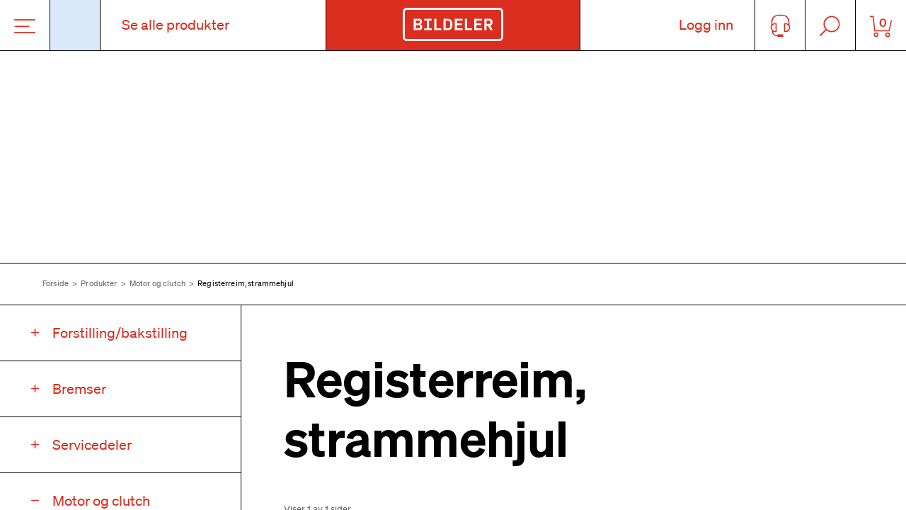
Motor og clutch (157, 283)
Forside (55, 283)
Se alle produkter (175, 24)
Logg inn (706, 24)
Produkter (99, 283)
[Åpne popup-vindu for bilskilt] (75, 25)
